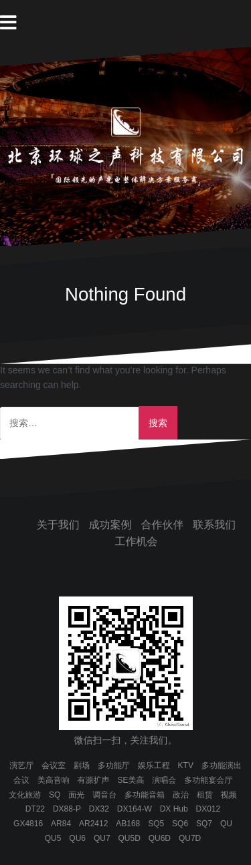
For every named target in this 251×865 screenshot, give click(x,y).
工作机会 (136, 541)
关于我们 (58, 524)
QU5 (53, 838)
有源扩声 (94, 780)
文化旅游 (25, 795)
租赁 (205, 795)
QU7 (102, 838)
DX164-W (134, 809)
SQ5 (156, 823)
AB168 (128, 823)
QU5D (129, 838)
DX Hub (174, 809)
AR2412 (93, 823)
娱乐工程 (154, 765)
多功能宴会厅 (208, 780)
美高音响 (53, 780)
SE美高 (130, 780)
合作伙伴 (162, 524)
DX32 (99, 809)
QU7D (190, 838)
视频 (229, 795)
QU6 (77, 838)
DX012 (208, 809)
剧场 (82, 765)
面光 (76, 795)
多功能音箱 (144, 795)
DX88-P (67, 809)
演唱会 (164, 780)
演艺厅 (21, 765)
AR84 (61, 823)
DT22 (35, 809)
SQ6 (180, 823)
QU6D (160, 838)
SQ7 (204, 823)
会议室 (53, 765)
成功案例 (110, 524)
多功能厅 (114, 765)
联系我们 (214, 524)
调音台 (104, 795)
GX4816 (28, 823)
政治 (181, 795)
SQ (54, 795)
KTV (185, 765)
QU (226, 823)
